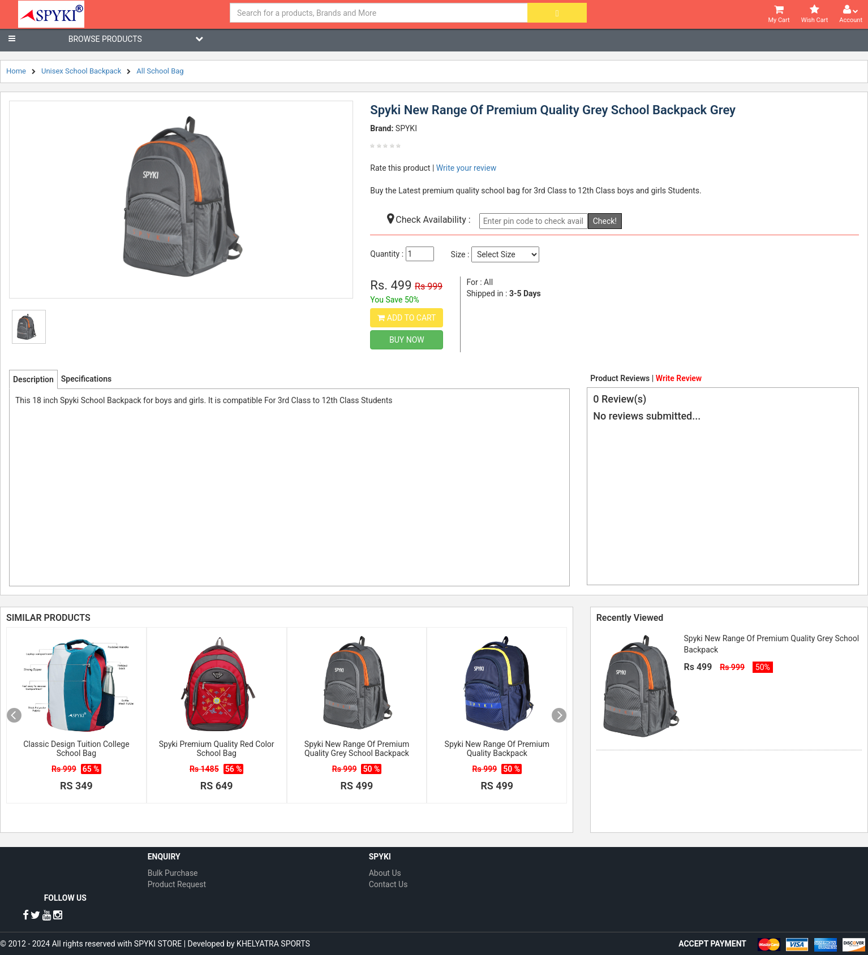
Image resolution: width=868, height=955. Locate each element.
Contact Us (388, 884)
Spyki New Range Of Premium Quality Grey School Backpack (356, 749)
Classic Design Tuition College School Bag (76, 749)
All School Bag (159, 71)
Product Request (177, 884)
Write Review (679, 378)
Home (16, 71)
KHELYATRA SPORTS (273, 943)
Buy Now (406, 339)
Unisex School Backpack (81, 71)
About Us (385, 873)
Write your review (466, 167)
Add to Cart (406, 317)
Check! (605, 221)
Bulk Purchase (173, 873)
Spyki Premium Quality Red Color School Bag (216, 749)
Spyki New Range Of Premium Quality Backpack (497, 749)
